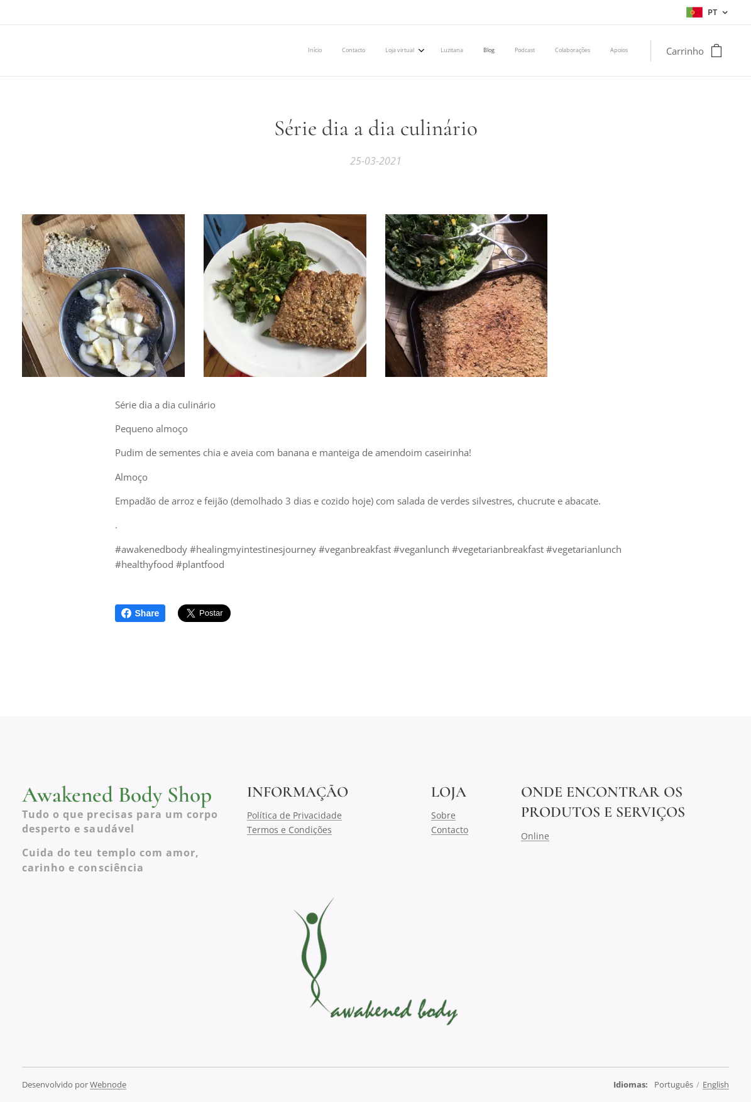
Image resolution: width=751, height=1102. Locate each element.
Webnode (108, 1084)
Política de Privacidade (294, 816)
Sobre (443, 816)
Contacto (449, 830)
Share (140, 613)
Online (535, 836)
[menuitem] (484, 51)
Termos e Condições (289, 830)
